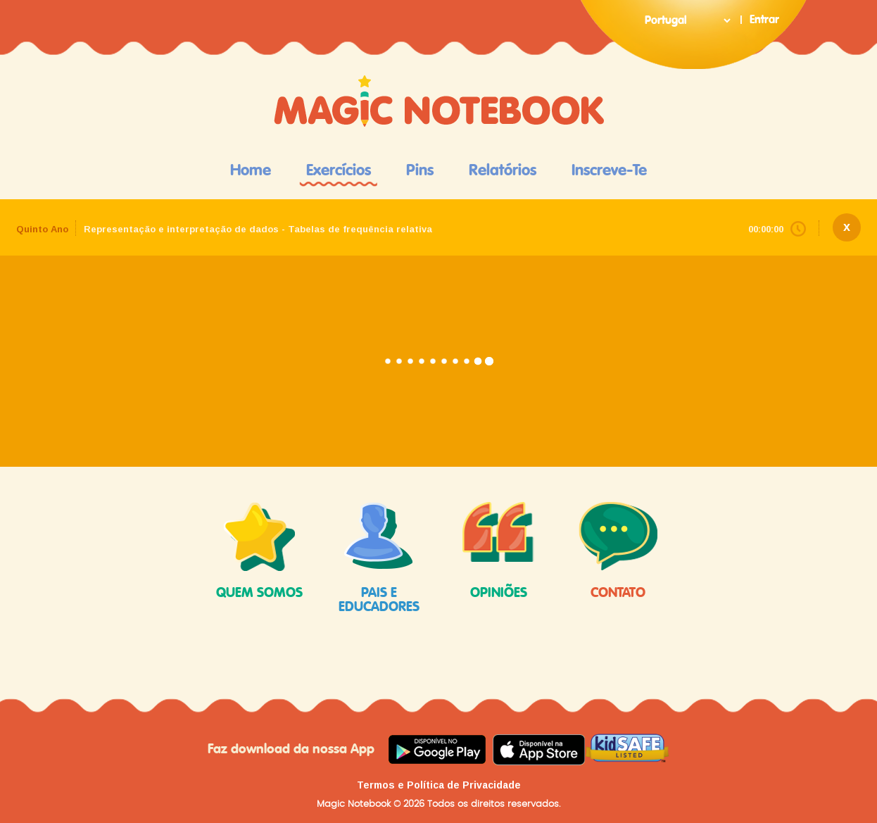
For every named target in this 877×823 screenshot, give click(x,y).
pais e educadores (378, 557)
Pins (420, 170)
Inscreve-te (609, 170)
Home (250, 170)
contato (618, 551)
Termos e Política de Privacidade (439, 785)
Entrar (764, 19)
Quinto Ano (42, 229)
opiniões (498, 551)
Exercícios (338, 170)
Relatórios (502, 170)
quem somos (259, 551)
